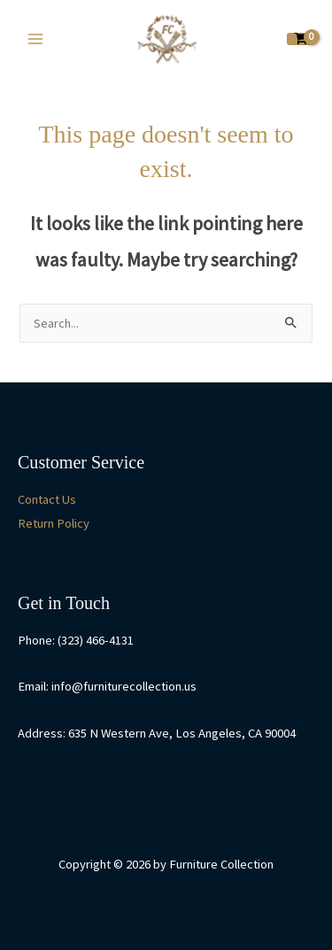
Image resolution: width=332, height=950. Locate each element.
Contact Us (47, 499)
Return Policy (53, 523)
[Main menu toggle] (35, 39)
